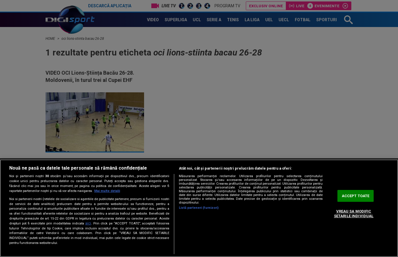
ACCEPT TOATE (356, 196)
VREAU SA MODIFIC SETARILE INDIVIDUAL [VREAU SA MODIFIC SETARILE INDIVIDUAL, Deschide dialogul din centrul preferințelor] (353, 213)
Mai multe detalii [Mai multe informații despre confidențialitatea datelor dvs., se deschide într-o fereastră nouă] (107, 191)
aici (88, 223)
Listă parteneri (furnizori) (199, 208)
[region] (199, 208)
